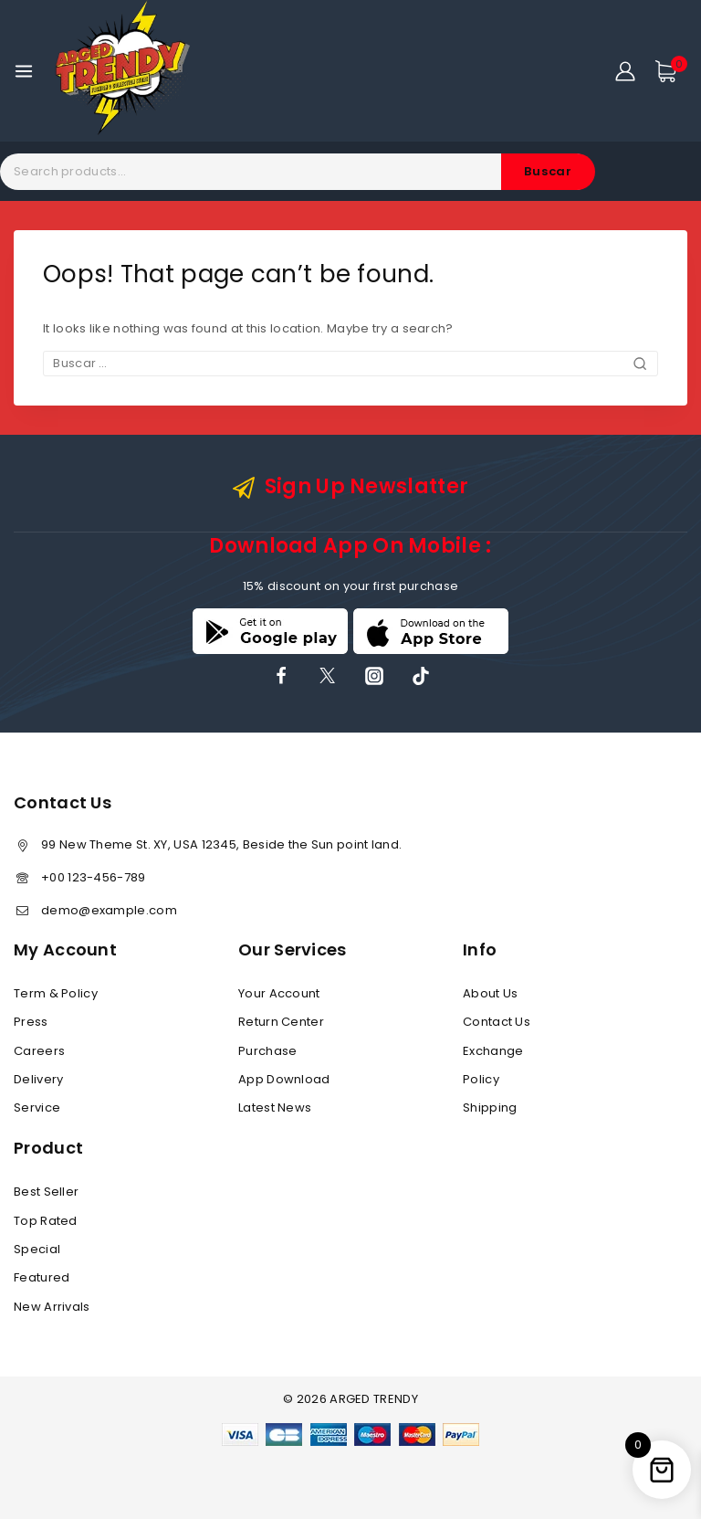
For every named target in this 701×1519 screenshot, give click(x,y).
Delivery (38, 1079)
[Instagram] (374, 676)
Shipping (490, 1107)
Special (37, 1249)
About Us (490, 993)
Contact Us (496, 1021)
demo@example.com (109, 910)
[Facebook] (281, 676)
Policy (481, 1079)
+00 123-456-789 (93, 877)
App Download (284, 1079)
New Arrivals (52, 1306)
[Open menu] (24, 71)
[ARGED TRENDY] (123, 71)
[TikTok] (421, 676)
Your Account (279, 993)
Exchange (493, 1051)
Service (37, 1107)
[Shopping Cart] (670, 71)
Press (31, 1021)
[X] (327, 676)
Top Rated (46, 1220)
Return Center (281, 1021)
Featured (41, 1277)
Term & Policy (56, 993)
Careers (39, 1051)
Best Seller (46, 1191)
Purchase (267, 1051)
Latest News (274, 1107)
